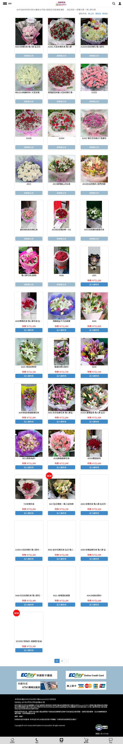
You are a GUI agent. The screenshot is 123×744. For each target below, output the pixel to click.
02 (62, 661)
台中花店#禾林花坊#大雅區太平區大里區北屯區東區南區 (40, 9)
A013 (29, 183)
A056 (61, 275)
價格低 (105, 13)
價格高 (98, 13)
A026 (94, 321)
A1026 (29, 138)
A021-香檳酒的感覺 (61, 595)
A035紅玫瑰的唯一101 (61, 229)
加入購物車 (94, 284)
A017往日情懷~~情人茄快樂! (61, 504)
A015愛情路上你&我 (61, 183)
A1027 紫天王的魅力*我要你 (94, 138)
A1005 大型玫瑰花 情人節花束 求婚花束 (32, 549)
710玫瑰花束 (28, 504)
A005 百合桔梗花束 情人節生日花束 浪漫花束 (67, 412)
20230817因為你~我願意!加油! (29, 641)
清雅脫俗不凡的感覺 (61, 321)
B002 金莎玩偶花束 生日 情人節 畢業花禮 (65, 549)
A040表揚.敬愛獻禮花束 (29, 412)
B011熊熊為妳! (28, 458)
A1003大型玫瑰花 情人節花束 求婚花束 (97, 46)
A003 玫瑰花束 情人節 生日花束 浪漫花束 (33, 46)
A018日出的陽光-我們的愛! (94, 183)
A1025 (94, 92)
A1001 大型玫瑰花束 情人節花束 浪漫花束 (66, 46)
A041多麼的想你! (94, 595)
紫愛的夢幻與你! (61, 366)
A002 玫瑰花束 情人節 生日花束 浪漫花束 (98, 504)
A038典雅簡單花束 (61, 458)
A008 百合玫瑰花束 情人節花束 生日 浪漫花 (34, 595)
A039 (94, 366)
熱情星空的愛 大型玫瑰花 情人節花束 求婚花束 (68, 92)
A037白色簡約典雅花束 (94, 229)
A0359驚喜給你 (94, 458)
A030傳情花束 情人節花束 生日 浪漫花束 (32, 321)
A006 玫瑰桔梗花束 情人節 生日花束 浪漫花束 (100, 549)
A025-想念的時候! (29, 366)
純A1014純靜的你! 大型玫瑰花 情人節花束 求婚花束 (37, 92)
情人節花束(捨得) (28, 275)
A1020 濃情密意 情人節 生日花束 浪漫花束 (99, 412)
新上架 (91, 13)
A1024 (61, 138)
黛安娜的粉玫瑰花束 (29, 229)
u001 (94, 275)
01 (57, 661)
